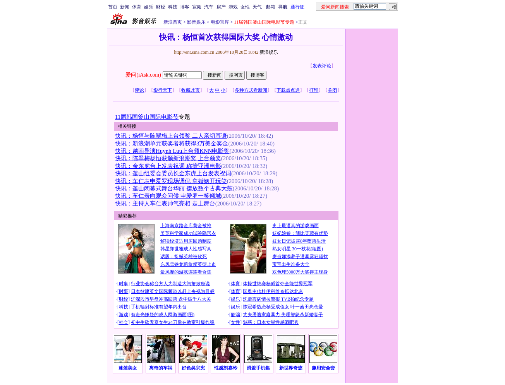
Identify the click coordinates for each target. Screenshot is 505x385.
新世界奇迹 (290, 368)
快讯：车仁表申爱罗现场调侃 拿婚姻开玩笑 (171, 181)
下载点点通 (288, 90)
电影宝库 (219, 22)
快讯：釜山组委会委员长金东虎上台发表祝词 (173, 173)
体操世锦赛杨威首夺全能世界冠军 (278, 283)
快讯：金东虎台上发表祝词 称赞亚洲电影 (168, 166)
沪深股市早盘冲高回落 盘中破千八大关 (171, 299)
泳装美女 (128, 368)
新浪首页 (172, 22)
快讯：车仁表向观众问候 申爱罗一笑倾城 (168, 196)
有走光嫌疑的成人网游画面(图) (162, 314)
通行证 (297, 7)
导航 (282, 7)
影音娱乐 (196, 22)
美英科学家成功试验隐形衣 (188, 233)
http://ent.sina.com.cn (194, 52)
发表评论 (322, 65)
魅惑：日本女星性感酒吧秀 (271, 322)
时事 (123, 283)
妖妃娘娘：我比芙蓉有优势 (300, 233)
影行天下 (162, 90)
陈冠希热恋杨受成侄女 (266, 307)
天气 (257, 7)
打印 (313, 90)
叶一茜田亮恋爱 (306, 307)
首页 (112, 7)
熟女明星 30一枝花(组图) (297, 249)
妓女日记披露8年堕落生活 (299, 241)
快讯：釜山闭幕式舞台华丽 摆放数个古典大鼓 (174, 188)
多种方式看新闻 (251, 90)
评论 (139, 90)
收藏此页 (190, 90)
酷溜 (235, 314)
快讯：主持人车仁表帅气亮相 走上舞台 (165, 203)
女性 (245, 7)
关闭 (332, 90)
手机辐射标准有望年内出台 (159, 307)
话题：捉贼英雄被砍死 (183, 256)
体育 (136, 7)
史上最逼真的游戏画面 (295, 225)
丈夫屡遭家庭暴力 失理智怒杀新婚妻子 (283, 314)
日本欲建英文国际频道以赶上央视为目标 (173, 291)
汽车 (208, 7)
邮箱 (270, 7)
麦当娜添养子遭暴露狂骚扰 (300, 256)
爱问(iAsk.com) (143, 75)
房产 (221, 7)
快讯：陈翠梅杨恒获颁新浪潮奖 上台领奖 (168, 158)
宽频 (196, 7)
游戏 (233, 7)
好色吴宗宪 (193, 368)
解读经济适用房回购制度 (185, 241)
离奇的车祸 (160, 368)
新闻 (124, 7)
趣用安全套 (323, 368)
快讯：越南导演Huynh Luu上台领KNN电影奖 (172, 151)
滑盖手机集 (258, 368)
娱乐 (148, 7)
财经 (160, 7)
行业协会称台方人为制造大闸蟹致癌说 (170, 283)
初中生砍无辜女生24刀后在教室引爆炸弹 (173, 322)
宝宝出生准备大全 (290, 264)
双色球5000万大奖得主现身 (300, 272)
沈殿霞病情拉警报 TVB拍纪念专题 (278, 299)
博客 (184, 7)
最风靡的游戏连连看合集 (185, 272)
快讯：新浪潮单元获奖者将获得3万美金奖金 (171, 143)
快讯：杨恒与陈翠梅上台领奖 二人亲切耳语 (171, 136)
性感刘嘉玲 (225, 368)
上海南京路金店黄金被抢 (185, 225)
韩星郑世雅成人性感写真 (185, 249)
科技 (172, 7)
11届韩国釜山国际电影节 (147, 117)
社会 (123, 322)
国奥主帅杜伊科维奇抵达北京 (273, 291)
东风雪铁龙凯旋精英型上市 (188, 264)
